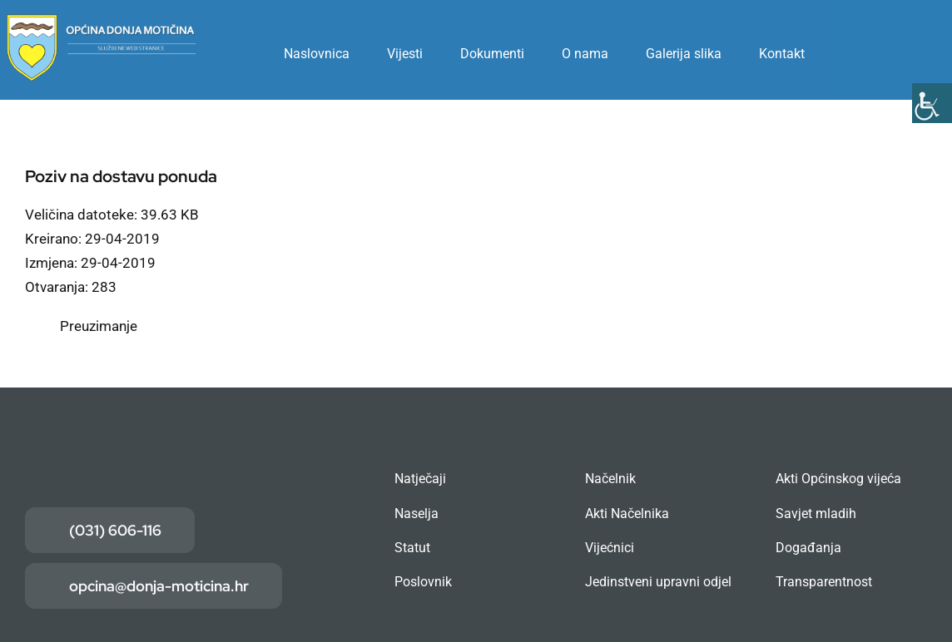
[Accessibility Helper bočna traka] (932, 103)
